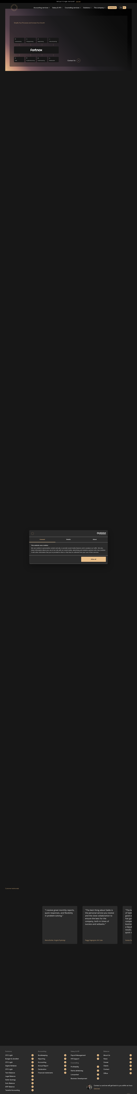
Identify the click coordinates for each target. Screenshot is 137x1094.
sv (121, 7)
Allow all (93, 559)
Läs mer (78, 1)
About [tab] (95, 539)
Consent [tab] (42, 539)
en (124, 7)
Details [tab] (68, 539)
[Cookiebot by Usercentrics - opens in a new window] (98, 533)
